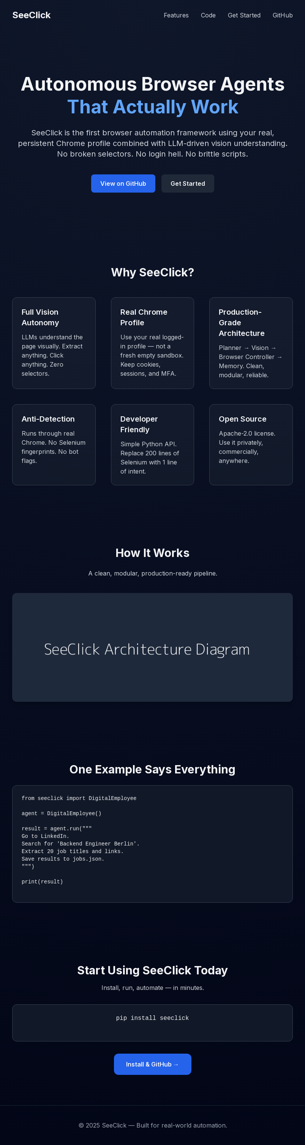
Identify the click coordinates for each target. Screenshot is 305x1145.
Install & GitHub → (152, 1064)
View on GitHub (123, 183)
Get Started (244, 15)
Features (176, 15)
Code (208, 15)
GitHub (283, 15)
